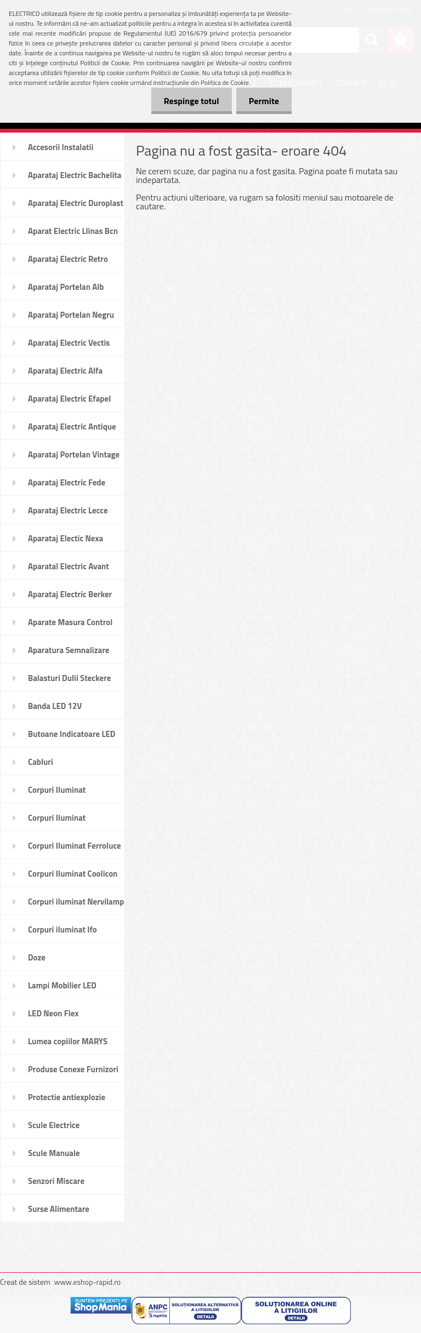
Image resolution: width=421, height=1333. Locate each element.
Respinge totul (188, 100)
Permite (263, 100)
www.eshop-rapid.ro (87, 1282)
